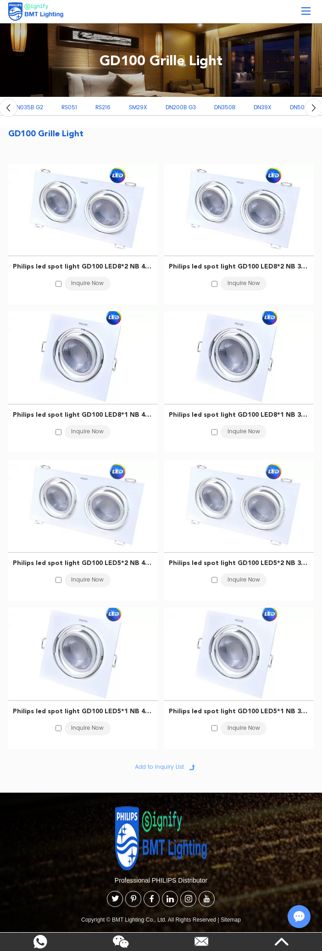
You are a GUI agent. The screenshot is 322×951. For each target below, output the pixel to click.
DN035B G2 (28, 107)
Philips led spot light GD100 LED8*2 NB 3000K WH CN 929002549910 (239, 266)
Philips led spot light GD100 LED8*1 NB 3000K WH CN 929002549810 (239, 414)
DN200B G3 (181, 107)
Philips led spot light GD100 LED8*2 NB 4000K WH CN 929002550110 (83, 266)
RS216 (103, 107)
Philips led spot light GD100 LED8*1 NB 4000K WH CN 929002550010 (83, 414)
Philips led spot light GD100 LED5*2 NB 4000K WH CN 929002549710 (83, 562)
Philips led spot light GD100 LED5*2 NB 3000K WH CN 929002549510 (239, 562)
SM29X (138, 107)
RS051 (69, 107)
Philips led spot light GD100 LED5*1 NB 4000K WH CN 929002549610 (83, 711)
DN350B (224, 107)
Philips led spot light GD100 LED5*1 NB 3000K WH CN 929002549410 (239, 711)
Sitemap (231, 920)
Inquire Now (87, 283)
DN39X (263, 107)
